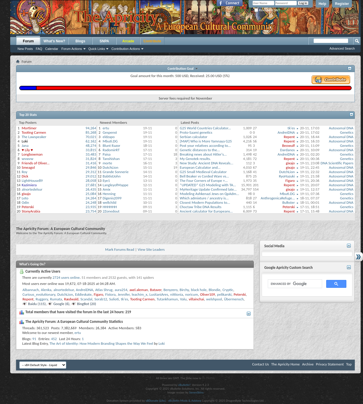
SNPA (104, 41)
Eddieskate (83, 294)
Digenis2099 (112, 198)
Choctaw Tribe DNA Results (200, 207)
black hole (199, 290)
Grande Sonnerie (115, 172)
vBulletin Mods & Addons (184, 401)
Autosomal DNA (341, 128)
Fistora (110, 294)
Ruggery (42, 299)
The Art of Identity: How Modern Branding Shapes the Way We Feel (101, 343)
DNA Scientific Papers (337, 163)
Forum (28, 41)
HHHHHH (110, 207)
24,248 (91, 202)
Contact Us (260, 364)
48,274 (91, 145)
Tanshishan (111, 158)
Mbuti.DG (110, 141)
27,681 (91, 185)
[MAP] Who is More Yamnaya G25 (206, 141)
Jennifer (124, 294)
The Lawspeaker (34, 137)
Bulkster (288, 202)
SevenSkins (196, 392)
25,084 (91, 193)
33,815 (91, 150)
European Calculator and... (200, 167)
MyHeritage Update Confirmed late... (208, 189)
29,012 (91, 176)
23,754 (91, 211)
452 (54, 339)
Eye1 (106, 180)
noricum (191, 294)
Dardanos (287, 150)
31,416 (91, 163)
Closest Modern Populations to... (205, 202)
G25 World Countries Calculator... (205, 128)
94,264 (91, 128)
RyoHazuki (287, 176)
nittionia (176, 294)
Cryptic (228, 290)
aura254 (120, 290)
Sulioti (114, 299)
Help (322, 4)
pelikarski (224, 294)
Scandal (86, 299)
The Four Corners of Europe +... (204, 180)
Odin (25, 202)
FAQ (39, 48)
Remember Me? (267, 10)
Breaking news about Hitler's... (203, 154)
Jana (25, 145)
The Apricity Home (285, 364)
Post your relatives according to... (205, 145)
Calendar (51, 48)
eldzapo (108, 137)
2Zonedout (111, 211)
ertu (106, 128)
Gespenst (110, 132)
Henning (109, 193)
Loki (162, 343)
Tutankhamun (167, 299)
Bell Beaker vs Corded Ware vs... (204, 176)
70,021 (91, 137)
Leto (25, 198)
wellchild (109, 202)
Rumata (56, 299)
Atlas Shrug (103, 290)
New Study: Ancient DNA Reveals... (206, 163)
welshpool (214, 299)
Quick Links (96, 48)
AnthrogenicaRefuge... (278, 198)
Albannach (30, 290)
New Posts (25, 48)
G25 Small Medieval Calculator (203, 172)
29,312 (91, 172)
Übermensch (234, 299)
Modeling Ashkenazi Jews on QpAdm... (209, 193)
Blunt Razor (111, 145)
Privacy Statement (330, 364)
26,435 (91, 189)
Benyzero (171, 290)
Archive (307, 364)
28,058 (91, 180)
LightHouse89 (32, 180)
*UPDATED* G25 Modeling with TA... (208, 185)
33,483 (91, 154)
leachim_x (139, 294)
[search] (294, 284)
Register (342, 4)
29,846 (91, 167)
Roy (24, 172)
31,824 (91, 158)
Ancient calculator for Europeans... (206, 211)
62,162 (91, 141)
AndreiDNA (286, 132)
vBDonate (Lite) (155, 401)
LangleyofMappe (115, 185)
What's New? (54, 41)
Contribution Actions (125, 48)
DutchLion (110, 167)
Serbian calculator (193, 137)
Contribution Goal (181, 69)
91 (34, 339)
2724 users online (66, 277)
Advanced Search (342, 48)
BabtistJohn (111, 176)
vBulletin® (184, 385)
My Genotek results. (195, 158)
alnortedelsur (32, 189)
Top (349, 364)
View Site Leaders (151, 249)
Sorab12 (100, 299)
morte (107, 163)
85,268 (91, 132)
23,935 (91, 207)
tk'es (291, 128)
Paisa (106, 154)
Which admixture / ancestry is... (204, 198)
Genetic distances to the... (200, 150)
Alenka (46, 290)
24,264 (91, 198)
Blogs (80, 41)
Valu (183, 299)
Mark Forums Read (119, 249)
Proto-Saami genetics (196, 132)
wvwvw (27, 158)
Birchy (184, 290)
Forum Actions (71, 48)
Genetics (346, 132)
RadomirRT (111, 150)
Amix (106, 189)
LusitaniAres (159, 294)
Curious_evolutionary (38, 294)
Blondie (214, 290)
